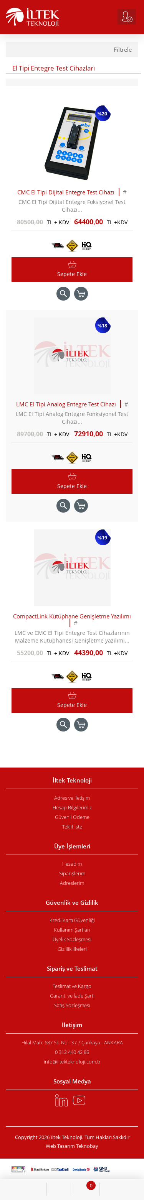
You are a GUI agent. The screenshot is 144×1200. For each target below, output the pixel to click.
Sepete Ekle (72, 274)
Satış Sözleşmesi (72, 1005)
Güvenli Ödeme (72, 817)
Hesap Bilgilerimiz (72, 807)
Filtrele (123, 50)
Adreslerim (72, 882)
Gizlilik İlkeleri (72, 948)
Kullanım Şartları (72, 929)
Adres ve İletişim (72, 797)
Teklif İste (72, 826)
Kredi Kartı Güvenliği (72, 920)
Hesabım (72, 863)
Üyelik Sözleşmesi (72, 939)
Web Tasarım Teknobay (72, 1146)
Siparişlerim (72, 873)
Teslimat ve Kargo (72, 986)
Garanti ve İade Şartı (72, 995)
